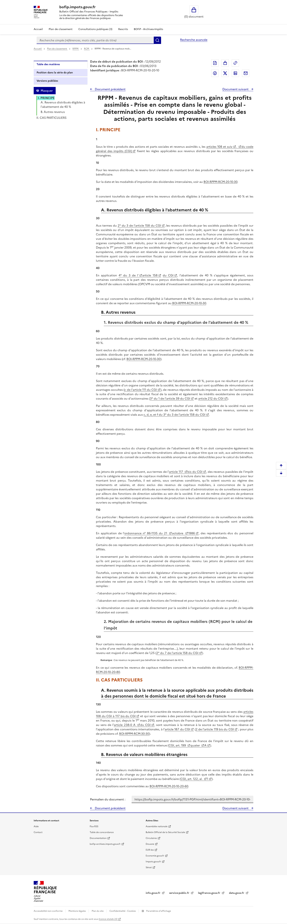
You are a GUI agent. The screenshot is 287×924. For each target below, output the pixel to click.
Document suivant (235, 89)
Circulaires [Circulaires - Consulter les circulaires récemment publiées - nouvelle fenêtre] (151, 838)
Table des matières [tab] (48, 64)
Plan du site (98, 911)
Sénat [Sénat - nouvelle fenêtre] (149, 867)
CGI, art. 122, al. (191, 779)
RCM (87, 48)
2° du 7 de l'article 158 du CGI (177, 653)
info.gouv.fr (153, 893)
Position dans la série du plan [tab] (55, 72)
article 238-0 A (125, 725)
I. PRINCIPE (46, 98)
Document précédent (110, 89)
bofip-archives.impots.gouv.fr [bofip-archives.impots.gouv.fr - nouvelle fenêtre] (105, 844)
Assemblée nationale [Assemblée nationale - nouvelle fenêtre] (156, 826)
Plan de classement (57, 48)
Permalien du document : (107, 799)
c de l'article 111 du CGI (140, 390)
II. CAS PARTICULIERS (51, 117)
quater (195, 745)
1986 (191, 533)
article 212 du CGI (210, 398)
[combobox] (95, 40)
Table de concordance (102, 832)
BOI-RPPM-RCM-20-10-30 (220, 182)
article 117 (176, 472)
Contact (38, 832)
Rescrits (123, 29)
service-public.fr (179, 893)
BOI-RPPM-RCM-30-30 (134, 733)
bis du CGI (194, 472)
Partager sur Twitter (225, 73)
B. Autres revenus (53, 112)
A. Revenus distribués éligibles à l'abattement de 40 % (63, 104)
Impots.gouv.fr (153, 861)
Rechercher (157, 40)
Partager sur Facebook (215, 73)
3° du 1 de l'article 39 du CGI (170, 398)
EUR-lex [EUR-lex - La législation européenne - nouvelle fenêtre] (150, 850)
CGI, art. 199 (178, 745)
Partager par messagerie (245, 73)
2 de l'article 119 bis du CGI (215, 729)
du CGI (168, 275)
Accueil (38, 29)
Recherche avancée (193, 40)
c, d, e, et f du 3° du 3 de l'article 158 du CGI (174, 414)
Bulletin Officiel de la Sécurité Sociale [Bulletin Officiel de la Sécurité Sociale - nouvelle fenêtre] (165, 832)
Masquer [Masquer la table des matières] (47, 90)
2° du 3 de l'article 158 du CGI (139, 225)
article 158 (149, 275)
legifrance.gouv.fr (209, 893)
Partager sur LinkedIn (235, 73)
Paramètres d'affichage (158, 911)
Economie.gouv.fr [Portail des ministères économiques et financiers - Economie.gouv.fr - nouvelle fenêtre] (155, 855)
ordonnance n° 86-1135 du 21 (146, 533)
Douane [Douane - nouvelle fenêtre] (150, 844)
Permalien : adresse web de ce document (235, 63)
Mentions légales (77, 911)
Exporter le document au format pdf (215, 63)
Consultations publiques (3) (95, 29)
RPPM (75, 48)
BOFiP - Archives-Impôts (148, 29)
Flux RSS (94, 826)
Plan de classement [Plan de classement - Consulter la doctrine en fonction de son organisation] (60, 29)
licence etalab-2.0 (108, 919)
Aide (36, 826)
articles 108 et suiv (219, 146)
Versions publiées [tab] (47, 81)
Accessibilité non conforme (48, 911)
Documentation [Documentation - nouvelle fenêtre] (98, 838)
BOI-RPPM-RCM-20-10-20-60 (169, 786)
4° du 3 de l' (129, 275)
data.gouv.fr (237, 893)
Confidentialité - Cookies (122, 911)
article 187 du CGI (177, 729)
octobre (178, 533)
